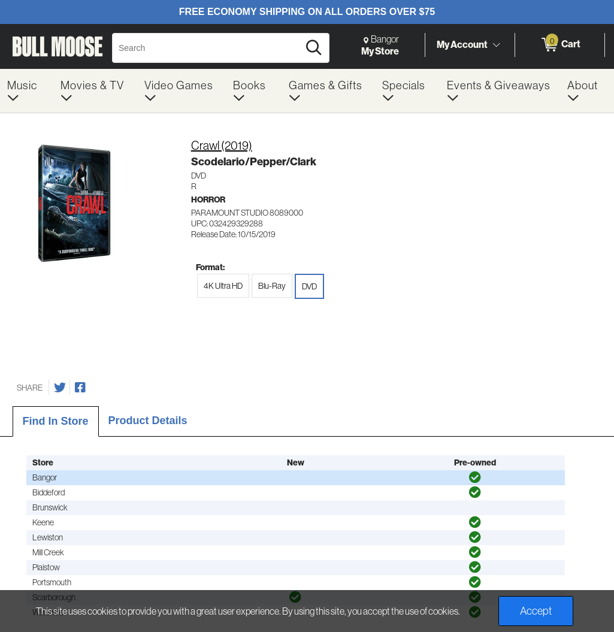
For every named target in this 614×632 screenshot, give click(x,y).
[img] (475, 477)
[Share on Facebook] (80, 388)
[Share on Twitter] (60, 388)
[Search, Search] (207, 48)
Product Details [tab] (147, 421)
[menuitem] (26, 91)
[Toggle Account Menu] (496, 45)
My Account (462, 44)
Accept (536, 611)
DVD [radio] (309, 286)
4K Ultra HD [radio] (223, 285)
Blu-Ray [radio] (272, 285)
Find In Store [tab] (56, 421)
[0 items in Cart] (559, 45)
